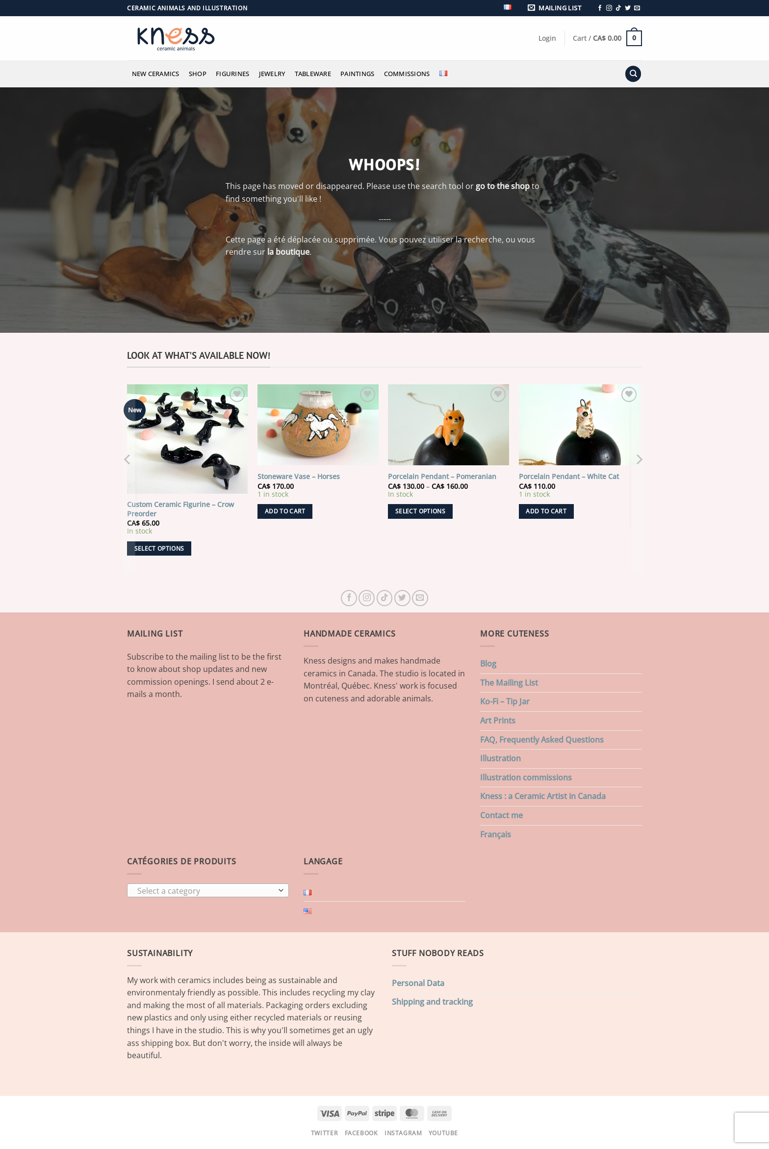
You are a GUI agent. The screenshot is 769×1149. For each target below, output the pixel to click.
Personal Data (418, 983)
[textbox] (205, 891)
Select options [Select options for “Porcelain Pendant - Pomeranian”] (420, 511)
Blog (488, 663)
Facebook (361, 1133)
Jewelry (272, 73)
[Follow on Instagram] (609, 8)
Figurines (232, 73)
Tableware (313, 73)
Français (495, 834)
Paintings (357, 73)
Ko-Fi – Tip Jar (505, 701)
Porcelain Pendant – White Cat (569, 476)
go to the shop (503, 186)
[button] (556, 8)
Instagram (403, 1133)
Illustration (500, 758)
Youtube (443, 1133)
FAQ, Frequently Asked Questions (542, 739)
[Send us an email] (637, 8)
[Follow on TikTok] (618, 8)
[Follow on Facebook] (600, 8)
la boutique (288, 251)
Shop (197, 73)
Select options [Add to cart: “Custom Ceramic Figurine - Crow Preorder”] (159, 548)
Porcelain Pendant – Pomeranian (442, 476)
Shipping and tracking (432, 1001)
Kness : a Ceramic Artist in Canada (543, 796)
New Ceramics (155, 73)
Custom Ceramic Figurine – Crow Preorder (180, 509)
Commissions (407, 73)
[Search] (633, 74)
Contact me (501, 815)
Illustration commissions (526, 777)
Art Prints (497, 720)
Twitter (324, 1133)
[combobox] (208, 890)
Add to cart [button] (285, 511)
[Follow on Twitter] (628, 8)
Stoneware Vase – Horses (298, 476)
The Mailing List (509, 682)
